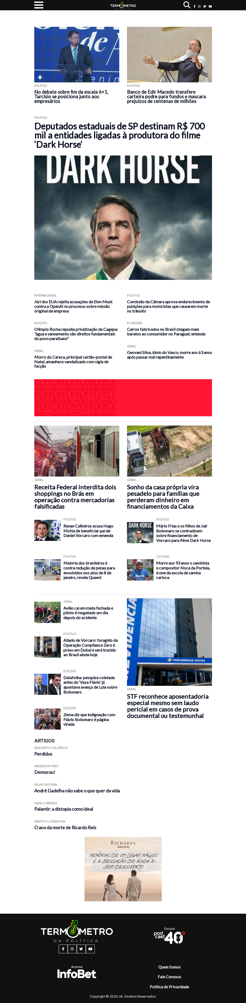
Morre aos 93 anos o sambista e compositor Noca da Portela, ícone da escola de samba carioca (183, 570)
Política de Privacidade (169, 986)
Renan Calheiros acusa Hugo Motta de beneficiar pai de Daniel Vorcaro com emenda (88, 530)
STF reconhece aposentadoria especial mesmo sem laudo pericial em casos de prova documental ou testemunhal (167, 706)
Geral (38, 351)
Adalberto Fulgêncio (51, 748)
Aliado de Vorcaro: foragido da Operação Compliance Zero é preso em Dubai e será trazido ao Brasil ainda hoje (90, 647)
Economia (134, 323)
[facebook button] (195, 6)
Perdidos (43, 754)
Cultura (162, 556)
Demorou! (44, 772)
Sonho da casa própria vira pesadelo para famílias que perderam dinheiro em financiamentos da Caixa (163, 496)
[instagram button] (199, 6)
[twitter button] (204, 6)
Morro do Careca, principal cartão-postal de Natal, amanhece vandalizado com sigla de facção (73, 361)
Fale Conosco (169, 976)
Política (40, 86)
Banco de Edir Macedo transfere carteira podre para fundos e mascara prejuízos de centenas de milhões (166, 96)
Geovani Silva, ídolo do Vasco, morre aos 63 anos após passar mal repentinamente (169, 354)
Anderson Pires (46, 766)
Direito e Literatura (49, 821)
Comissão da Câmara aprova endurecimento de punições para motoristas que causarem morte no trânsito (168, 306)
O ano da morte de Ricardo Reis (65, 827)
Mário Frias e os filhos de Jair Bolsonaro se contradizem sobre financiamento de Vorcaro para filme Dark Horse (183, 533)
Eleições (40, 323)
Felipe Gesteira (45, 784)
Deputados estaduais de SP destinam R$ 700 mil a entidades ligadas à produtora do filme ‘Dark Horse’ (119, 135)
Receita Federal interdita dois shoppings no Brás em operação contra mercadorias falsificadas (75, 496)
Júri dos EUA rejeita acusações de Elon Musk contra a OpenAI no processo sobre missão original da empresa (73, 306)
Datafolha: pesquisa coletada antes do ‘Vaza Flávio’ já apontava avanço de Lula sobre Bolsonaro (90, 684)
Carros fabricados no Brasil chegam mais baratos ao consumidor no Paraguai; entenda (166, 331)
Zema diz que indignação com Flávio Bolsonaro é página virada (89, 719)
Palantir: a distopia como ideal (63, 809)
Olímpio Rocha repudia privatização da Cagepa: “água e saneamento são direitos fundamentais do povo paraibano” (76, 334)
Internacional (45, 295)
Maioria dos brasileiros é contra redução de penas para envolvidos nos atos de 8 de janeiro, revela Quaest (89, 570)
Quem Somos (169, 967)
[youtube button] (210, 6)
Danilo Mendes (45, 803)
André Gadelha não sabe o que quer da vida (77, 790)
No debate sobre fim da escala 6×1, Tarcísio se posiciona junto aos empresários (71, 96)
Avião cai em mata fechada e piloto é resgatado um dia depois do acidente (88, 613)
